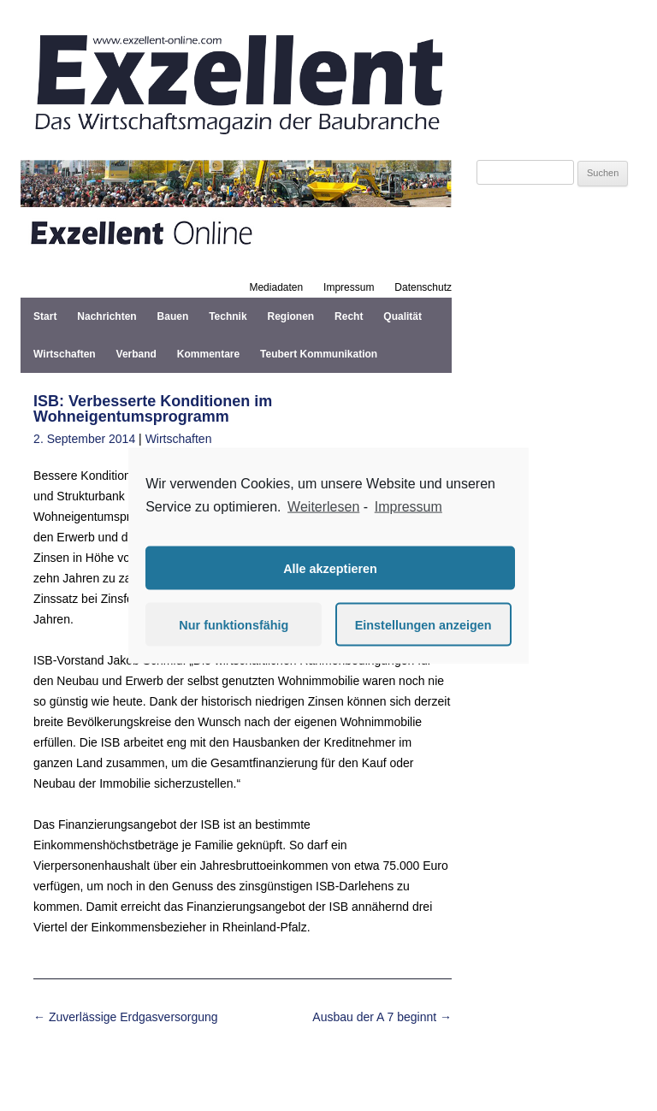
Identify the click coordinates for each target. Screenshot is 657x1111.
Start (44, 316)
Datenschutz (423, 287)
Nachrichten (106, 316)
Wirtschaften (64, 354)
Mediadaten (276, 287)
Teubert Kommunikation (318, 354)
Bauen (173, 316)
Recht (348, 316)
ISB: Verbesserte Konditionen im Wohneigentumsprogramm (152, 409)
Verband (136, 354)
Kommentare (208, 354)
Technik (227, 316)
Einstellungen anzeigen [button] (423, 624)
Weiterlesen (323, 506)
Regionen (291, 316)
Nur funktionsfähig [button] (233, 624)
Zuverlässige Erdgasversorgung (125, 1017)
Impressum (348, 287)
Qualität (402, 316)
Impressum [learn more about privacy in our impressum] (408, 506)
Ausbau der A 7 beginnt (382, 1017)
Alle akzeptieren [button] (330, 568)
